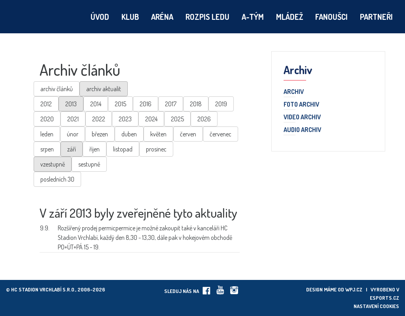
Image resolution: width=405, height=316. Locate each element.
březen (100, 134)
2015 (120, 104)
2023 (125, 119)
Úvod (100, 16)
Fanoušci (331, 16)
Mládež (289, 16)
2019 (221, 104)
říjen (94, 149)
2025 (177, 119)
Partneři (376, 16)
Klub (130, 16)
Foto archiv (301, 104)
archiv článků (56, 89)
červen (188, 134)
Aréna (162, 16)
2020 (47, 119)
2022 (98, 119)
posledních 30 (57, 179)
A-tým (253, 16)
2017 (170, 104)
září (71, 149)
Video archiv (302, 117)
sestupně (89, 164)
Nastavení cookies (376, 306)
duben (129, 134)
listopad (122, 149)
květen (158, 134)
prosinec (156, 149)
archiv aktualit (103, 89)
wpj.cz (353, 289)
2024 (151, 119)
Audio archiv (302, 130)
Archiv (294, 92)
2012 (46, 104)
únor (72, 134)
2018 (196, 104)
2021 (73, 119)
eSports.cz (384, 298)
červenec (220, 134)
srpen (47, 149)
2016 (145, 104)
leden (46, 134)
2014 (95, 104)
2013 (71, 104)
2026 (204, 119)
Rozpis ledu (207, 16)
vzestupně (52, 164)
